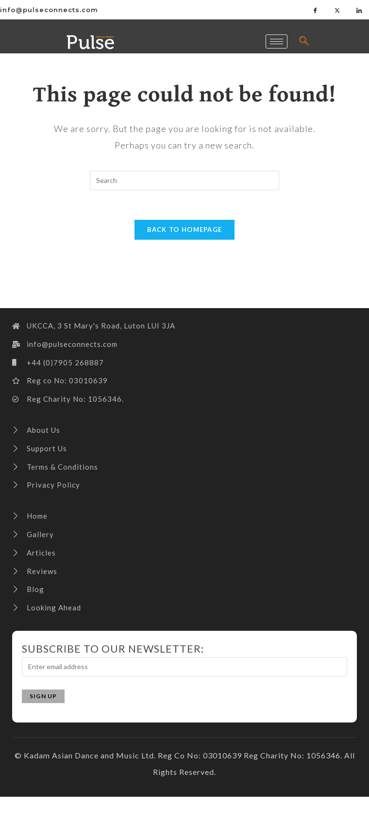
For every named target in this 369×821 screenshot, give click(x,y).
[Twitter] (337, 9)
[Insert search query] (184, 180)
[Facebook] (315, 9)
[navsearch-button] (304, 41)
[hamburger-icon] (276, 41)
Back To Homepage (184, 229)
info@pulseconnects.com (49, 10)
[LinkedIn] (359, 9)
